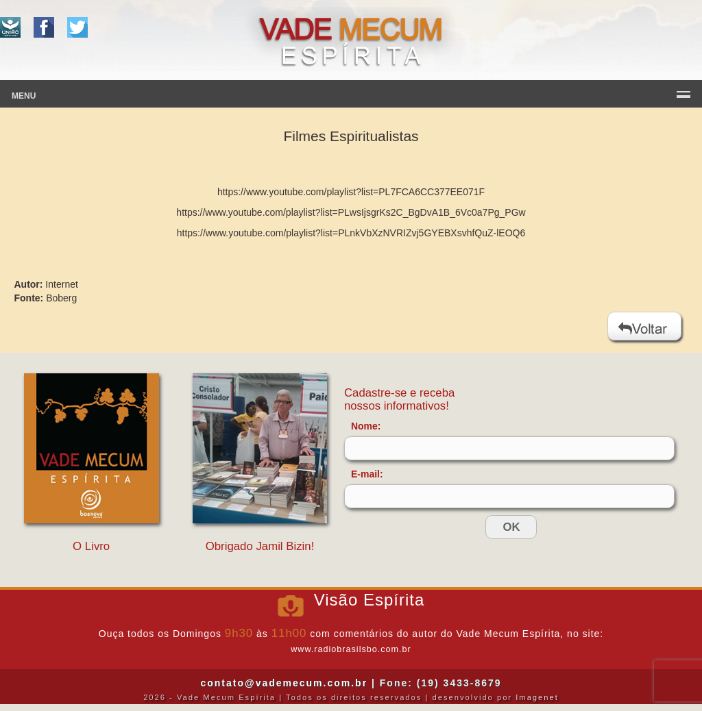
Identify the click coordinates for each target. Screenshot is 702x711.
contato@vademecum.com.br (283, 682)
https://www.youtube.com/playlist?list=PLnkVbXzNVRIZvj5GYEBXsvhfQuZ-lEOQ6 (351, 232)
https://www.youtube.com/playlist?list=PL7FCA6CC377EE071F (351, 191)
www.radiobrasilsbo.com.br (351, 649)
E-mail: (367, 474)
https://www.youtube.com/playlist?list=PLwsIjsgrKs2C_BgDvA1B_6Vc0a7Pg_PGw (350, 212)
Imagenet (537, 697)
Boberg (61, 297)
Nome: (366, 426)
